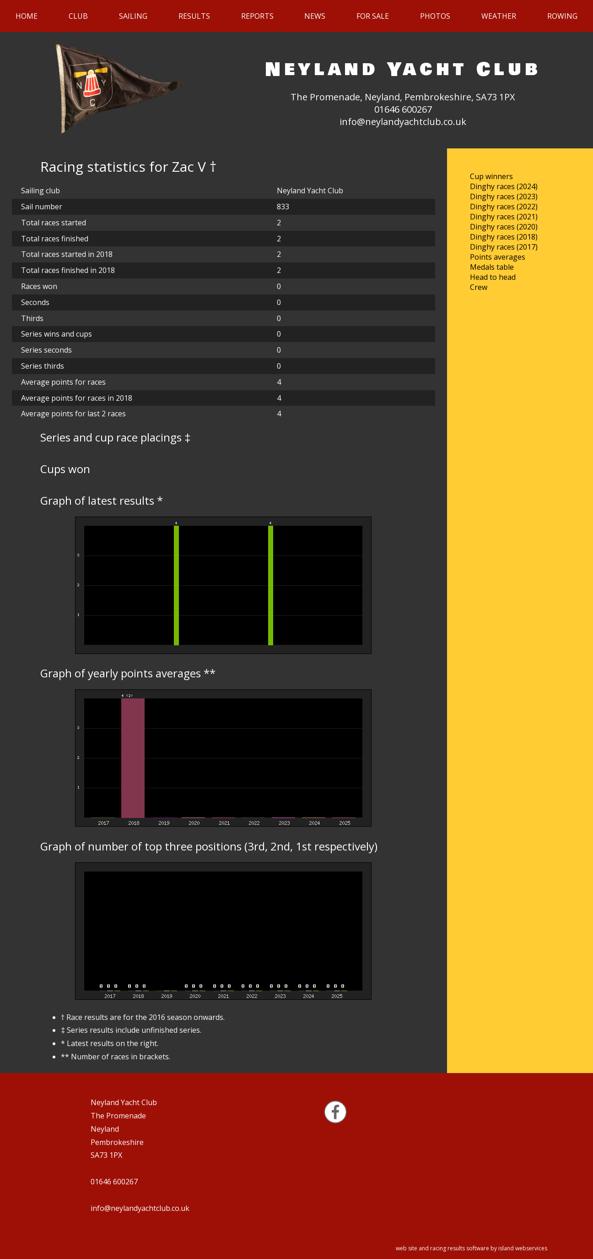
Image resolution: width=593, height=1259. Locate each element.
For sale (372, 16)
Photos (435, 16)
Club (78, 16)
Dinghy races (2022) (504, 207)
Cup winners (491, 176)
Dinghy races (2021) (504, 217)
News (314, 16)
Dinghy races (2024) (504, 186)
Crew (478, 287)
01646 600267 (403, 109)
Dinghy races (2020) (504, 227)
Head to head (493, 277)
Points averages (497, 257)
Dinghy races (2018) (504, 237)
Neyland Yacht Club (403, 69)
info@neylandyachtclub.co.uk (403, 121)
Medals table (492, 267)
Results (194, 16)
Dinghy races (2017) (504, 247)
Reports (257, 16)
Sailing (133, 16)
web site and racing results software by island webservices (471, 1248)
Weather (498, 16)
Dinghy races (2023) (504, 196)
